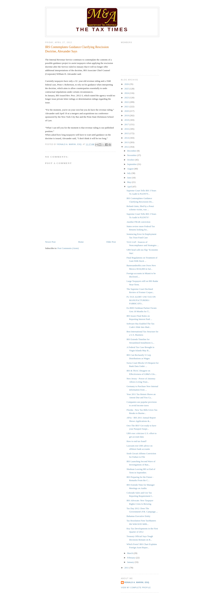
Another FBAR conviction (138, 222)
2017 (126, 124)
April (129, 186)
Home (81, 242)
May (129, 182)
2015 (126, 133)
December (132, 150)
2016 (126, 129)
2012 (126, 146)
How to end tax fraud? (136, 441)
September (132, 164)
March (130, 553)
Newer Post (50, 242)
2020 (126, 111)
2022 (126, 102)
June (129, 177)
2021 (126, 106)
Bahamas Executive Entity (138, 516)
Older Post (111, 242)
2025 (126, 88)
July (129, 173)
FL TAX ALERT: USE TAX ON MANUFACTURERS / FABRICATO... (141, 300)
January (131, 562)
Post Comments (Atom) (68, 248)
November (132, 155)
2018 (126, 120)
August (130, 168)
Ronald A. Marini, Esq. (137, 582)
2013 (126, 142)
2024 (126, 93)
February (131, 557)
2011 (126, 567)
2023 (126, 97)
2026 (126, 84)
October (131, 159)
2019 (126, 115)
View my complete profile (136, 588)
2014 (126, 138)
